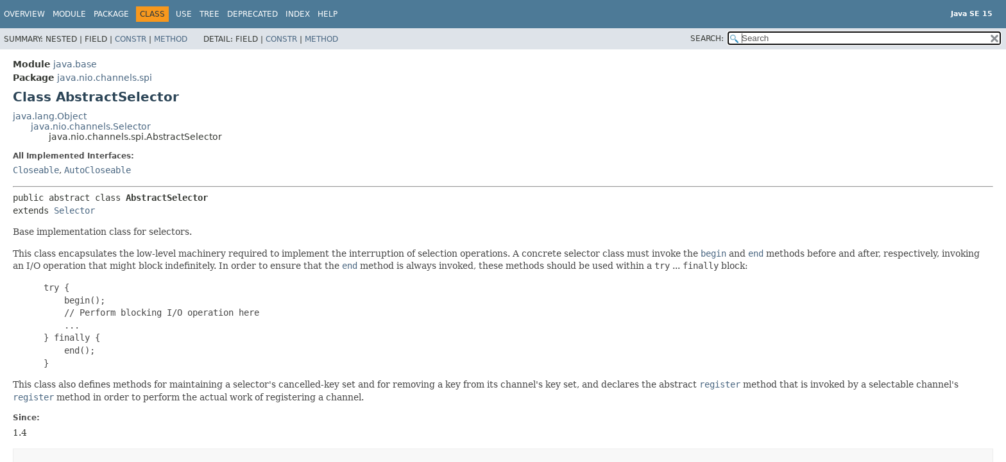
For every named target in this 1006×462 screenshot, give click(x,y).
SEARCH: (707, 38)
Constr (130, 39)
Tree (209, 14)
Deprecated (252, 14)
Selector (74, 210)
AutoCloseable (97, 170)
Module (69, 14)
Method (170, 39)
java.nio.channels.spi (104, 78)
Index (298, 14)
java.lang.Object (50, 116)
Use (184, 14)
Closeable (36, 170)
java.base (75, 64)
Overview (24, 14)
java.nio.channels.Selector (91, 126)
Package (111, 14)
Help (327, 14)
